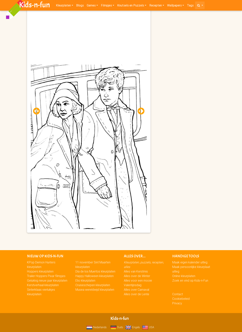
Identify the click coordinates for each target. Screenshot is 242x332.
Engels (132, 327)
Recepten (155, 6)
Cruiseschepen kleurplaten (92, 285)
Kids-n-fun (34, 5)
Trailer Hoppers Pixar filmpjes (46, 276)
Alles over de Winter (137, 276)
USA (148, 327)
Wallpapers (174, 6)
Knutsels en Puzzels (130, 6)
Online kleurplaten (183, 276)
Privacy (177, 303)
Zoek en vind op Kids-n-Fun (190, 280)
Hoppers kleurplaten (40, 271)
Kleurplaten (63, 6)
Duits (116, 327)
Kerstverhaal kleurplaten (43, 285)
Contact (177, 294)
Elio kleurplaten (85, 280)
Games (91, 6)
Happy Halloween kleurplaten (94, 276)
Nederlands (96, 327)
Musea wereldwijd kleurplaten (94, 289)
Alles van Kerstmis (136, 271)
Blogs (80, 6)
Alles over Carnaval (136, 289)
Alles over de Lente (136, 294)
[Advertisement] (89, 38)
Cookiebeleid (181, 299)
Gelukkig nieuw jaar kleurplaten (47, 280)
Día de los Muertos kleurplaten (95, 271)
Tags (190, 6)
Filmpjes (106, 6)
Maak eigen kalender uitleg (189, 262)
